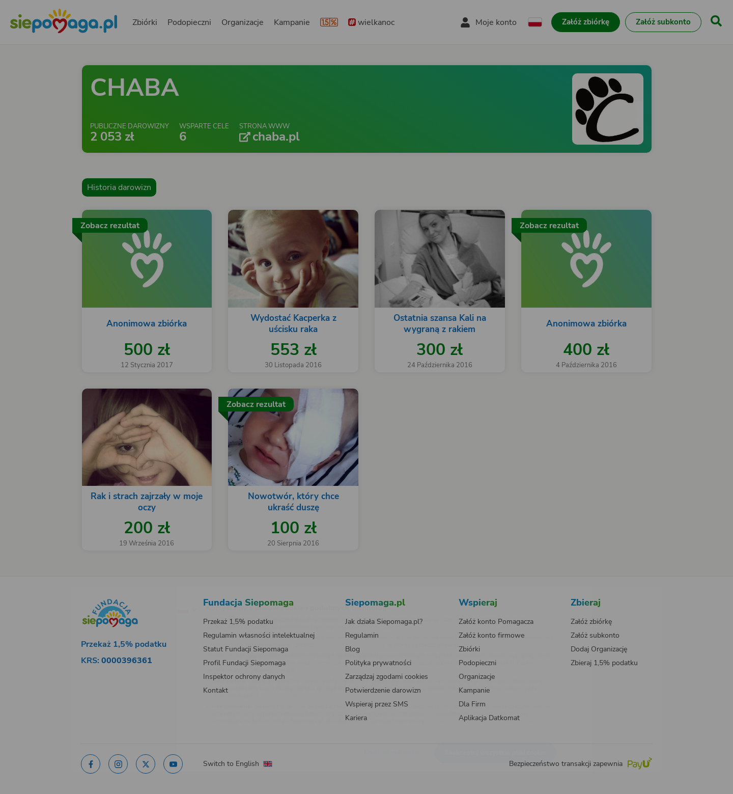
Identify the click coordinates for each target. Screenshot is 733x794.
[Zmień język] (143, 593)
